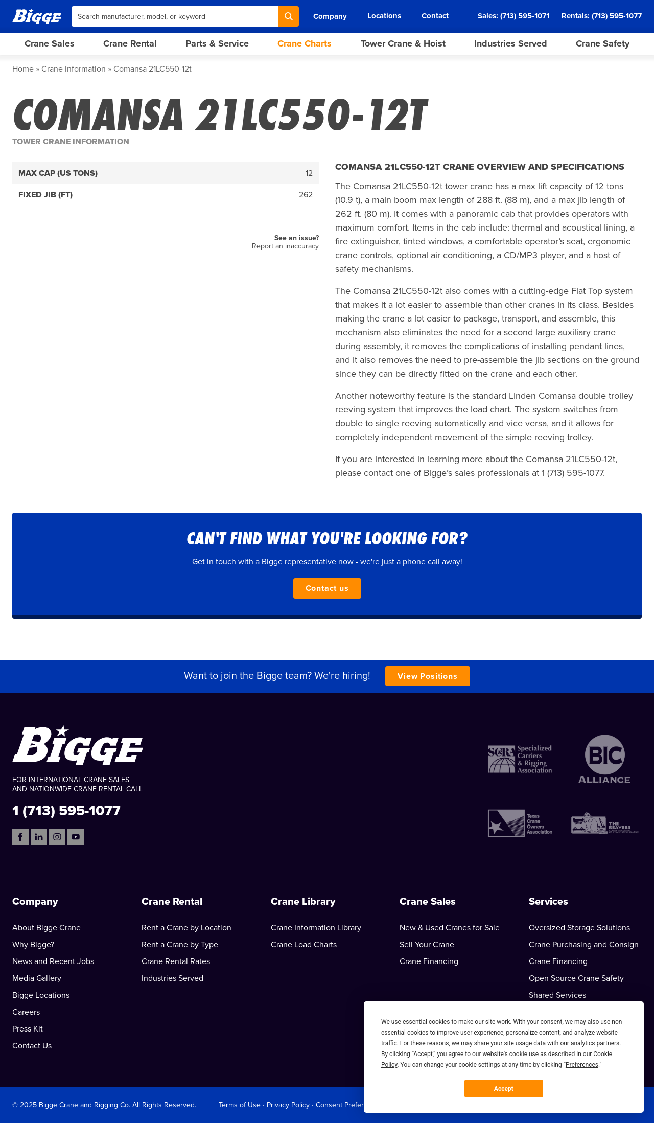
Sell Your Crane (427, 944)
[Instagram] (57, 837)
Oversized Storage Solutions (579, 928)
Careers (26, 1012)
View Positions (427, 676)
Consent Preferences (349, 1105)
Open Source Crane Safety (576, 978)
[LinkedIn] (39, 837)
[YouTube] (75, 837)
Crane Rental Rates (176, 961)
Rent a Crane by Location (186, 928)
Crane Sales (50, 43)
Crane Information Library (316, 928)
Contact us (327, 588)
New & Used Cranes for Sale (450, 928)
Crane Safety (602, 43)
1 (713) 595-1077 (66, 810)
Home (23, 69)
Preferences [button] (582, 1064)
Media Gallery (36, 978)
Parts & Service (217, 43)
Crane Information (73, 69)
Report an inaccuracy (285, 246)
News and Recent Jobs (53, 961)
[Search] (288, 16)
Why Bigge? (33, 944)
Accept (503, 1088)
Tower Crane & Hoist (403, 43)
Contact (435, 15)
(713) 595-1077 (617, 15)
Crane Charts (304, 43)
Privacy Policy (288, 1105)
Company (330, 16)
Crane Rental (130, 43)
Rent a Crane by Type (180, 944)
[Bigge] (36, 16)
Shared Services (557, 995)
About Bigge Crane (46, 928)
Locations (384, 15)
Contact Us (32, 1046)
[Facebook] (20, 837)
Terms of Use (240, 1105)
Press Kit (27, 1029)
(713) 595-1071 (524, 15)
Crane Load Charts (304, 944)
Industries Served (510, 43)
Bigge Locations (40, 995)
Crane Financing (429, 961)
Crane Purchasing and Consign (584, 944)
